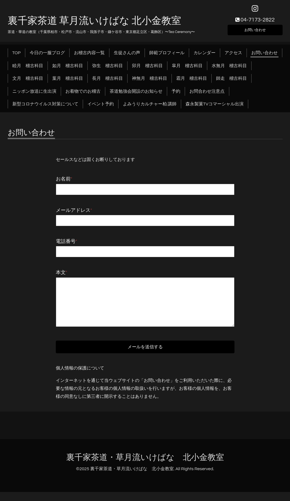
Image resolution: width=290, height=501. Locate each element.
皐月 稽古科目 (187, 69)
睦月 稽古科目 (27, 69)
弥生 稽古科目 (107, 69)
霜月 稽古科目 (191, 82)
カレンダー (205, 56)
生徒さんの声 (127, 56)
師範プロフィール (166, 56)
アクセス (233, 56)
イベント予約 (100, 107)
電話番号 (67, 244)
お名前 (64, 182)
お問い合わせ (255, 32)
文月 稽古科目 (27, 82)
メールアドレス (74, 213)
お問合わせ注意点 (207, 94)
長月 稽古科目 (107, 82)
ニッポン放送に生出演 (34, 94)
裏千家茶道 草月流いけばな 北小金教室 (94, 24)
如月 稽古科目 (67, 69)
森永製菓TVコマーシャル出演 (215, 107)
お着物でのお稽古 (83, 94)
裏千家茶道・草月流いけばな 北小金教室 (145, 466)
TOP (16, 56)
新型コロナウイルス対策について (45, 107)
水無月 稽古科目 (229, 69)
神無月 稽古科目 (149, 82)
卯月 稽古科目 (147, 69)
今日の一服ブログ (47, 56)
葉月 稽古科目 (67, 82)
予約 (176, 94)
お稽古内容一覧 (89, 56)
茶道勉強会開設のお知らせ (136, 94)
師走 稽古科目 (231, 82)
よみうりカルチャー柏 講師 (149, 107)
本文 (62, 275)
